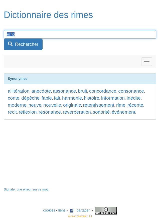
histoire (91, 98)
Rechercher (23, 44)
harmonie (72, 98)
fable (47, 98)
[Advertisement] (41, 156)
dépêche (30, 98)
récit (12, 112)
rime (120, 105)
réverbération (77, 112)
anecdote (41, 91)
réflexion (28, 112)
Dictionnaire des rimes (48, 15)
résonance (50, 112)
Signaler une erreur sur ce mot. (26, 189)
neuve (35, 105)
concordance (102, 91)
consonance (131, 91)
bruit (82, 91)
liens (62, 210)
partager (80, 210)
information (113, 98)
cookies (49, 210)
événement (123, 112)
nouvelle (52, 105)
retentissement (98, 105)
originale (72, 105)
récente (135, 105)
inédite (134, 98)
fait (57, 98)
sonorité (101, 112)
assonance (64, 91)
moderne (17, 105)
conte (13, 98)
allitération (19, 91)
